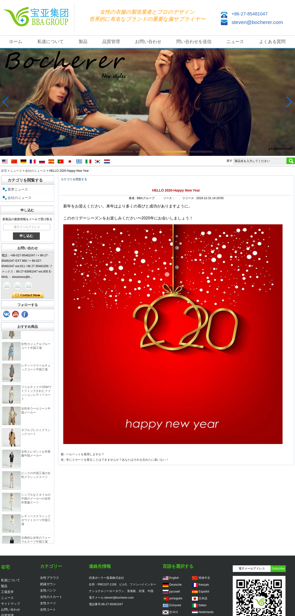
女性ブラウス (49, 578)
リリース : (189, 198)
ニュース (235, 41)
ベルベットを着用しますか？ (85, 454)
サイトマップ (10, 603)
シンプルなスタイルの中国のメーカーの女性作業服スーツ (36, 500)
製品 (83, 41)
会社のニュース (35, 170)
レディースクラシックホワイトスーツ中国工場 (36, 522)
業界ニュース (18, 189)
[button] (95, 152)
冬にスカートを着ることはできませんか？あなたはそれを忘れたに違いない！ (117, 459)
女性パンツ (48, 590)
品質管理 (111, 41)
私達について (50, 41)
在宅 (4, 170)
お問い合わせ (148, 41)
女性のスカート (51, 597)
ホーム (15, 41)
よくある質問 (272, 41)
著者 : (133, 198)
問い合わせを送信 (193, 41)
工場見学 (7, 592)
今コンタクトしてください (27, 295)
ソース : (168, 198)
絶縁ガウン (48, 584)
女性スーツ (48, 603)
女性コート (48, 609)
